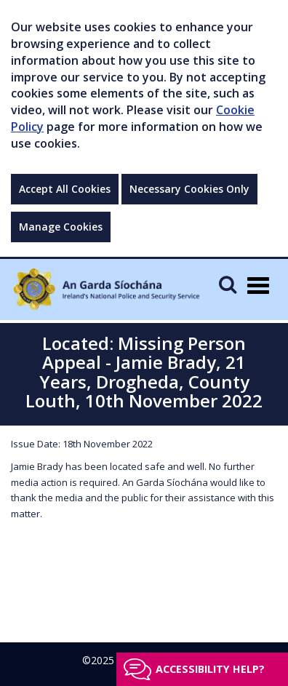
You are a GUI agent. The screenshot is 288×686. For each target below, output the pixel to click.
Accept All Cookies (65, 189)
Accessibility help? (210, 669)
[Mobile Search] (227, 284)
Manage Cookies (61, 227)
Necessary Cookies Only (189, 189)
